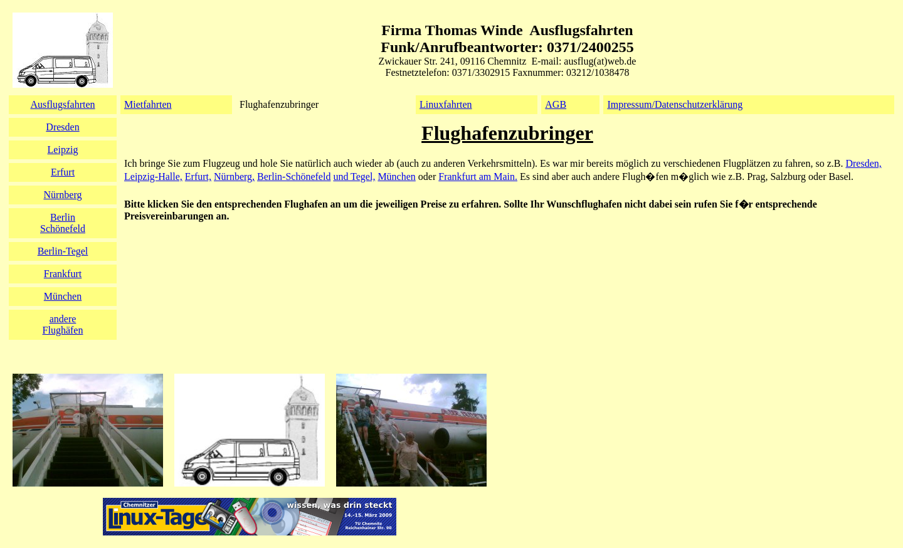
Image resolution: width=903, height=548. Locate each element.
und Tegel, (354, 176)
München (396, 176)
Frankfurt (63, 273)
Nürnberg (62, 194)
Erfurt (63, 172)
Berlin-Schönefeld (293, 176)
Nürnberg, (234, 176)
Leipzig (63, 149)
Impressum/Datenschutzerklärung (674, 104)
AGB (555, 104)
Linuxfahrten (446, 104)
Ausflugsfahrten (62, 104)
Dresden (62, 127)
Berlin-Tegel (63, 251)
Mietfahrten (148, 104)
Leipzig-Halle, (153, 176)
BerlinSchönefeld (62, 223)
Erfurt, (198, 176)
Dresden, (863, 163)
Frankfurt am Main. (477, 176)
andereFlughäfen (63, 324)
